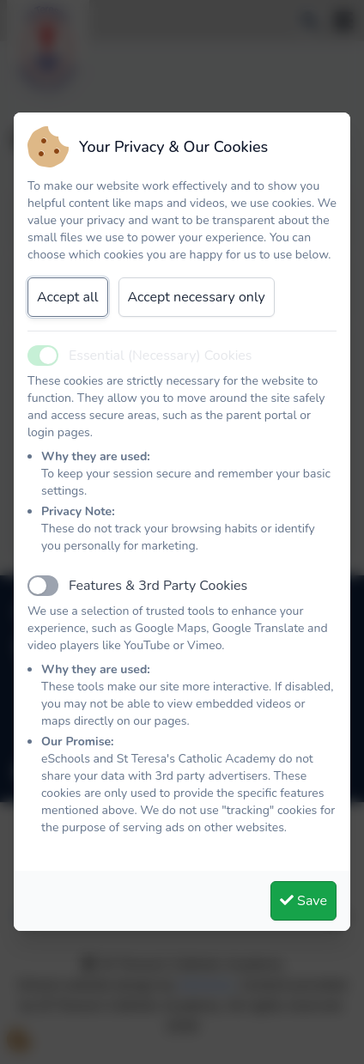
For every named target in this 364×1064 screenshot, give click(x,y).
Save (303, 900)
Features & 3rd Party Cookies (158, 585)
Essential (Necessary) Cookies (160, 355)
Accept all (68, 297)
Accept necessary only (196, 297)
